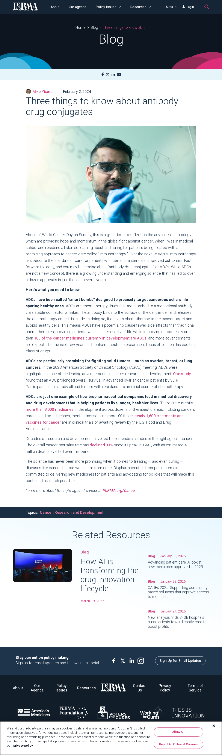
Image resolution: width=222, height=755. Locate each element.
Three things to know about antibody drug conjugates (125, 27)
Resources (140, 7)
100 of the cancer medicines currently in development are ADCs (90, 338)
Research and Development (79, 512)
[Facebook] (102, 74)
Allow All (178, 732)
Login (188, 7)
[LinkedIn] (113, 74)
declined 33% (101, 445)
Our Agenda (77, 7)
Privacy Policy (165, 687)
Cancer (46, 512)
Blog (94, 27)
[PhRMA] (25, 7)
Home (80, 27)
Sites (171, 7)
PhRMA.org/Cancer (119, 490)
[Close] (214, 726)
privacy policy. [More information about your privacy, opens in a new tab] (23, 745)
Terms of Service (195, 687)
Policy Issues (108, 7)
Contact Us (139, 687)
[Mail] (119, 74)
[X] (108, 74)
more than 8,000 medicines (50, 409)
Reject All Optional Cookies (178, 744)
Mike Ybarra (39, 91)
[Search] (206, 7)
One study (182, 373)
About (55, 7)
